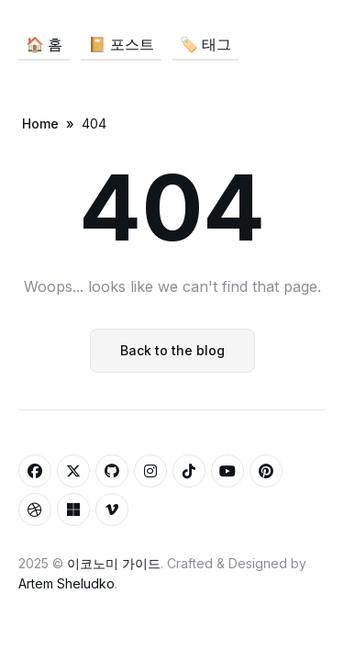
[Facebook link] (34, 470)
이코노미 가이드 (114, 563)
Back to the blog (172, 350)
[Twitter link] (73, 470)
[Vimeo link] (111, 509)
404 (94, 123)
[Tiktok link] (188, 470)
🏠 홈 (44, 44)
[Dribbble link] (34, 509)
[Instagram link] (150, 470)
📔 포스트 (121, 44)
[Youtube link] (227, 470)
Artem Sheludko (66, 583)
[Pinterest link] (266, 470)
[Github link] (111, 470)
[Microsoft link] (73, 509)
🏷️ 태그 (205, 44)
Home (40, 123)
